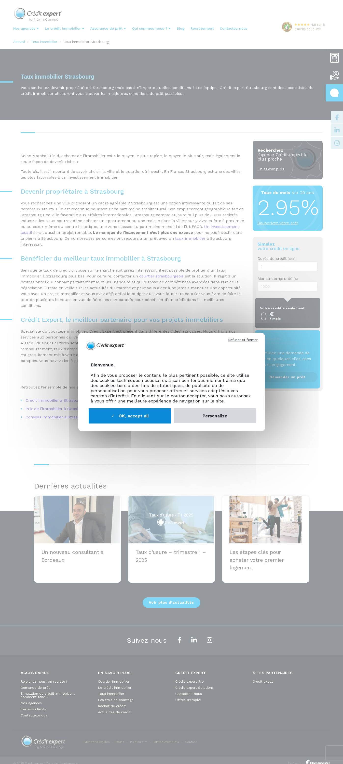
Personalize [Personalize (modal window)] (214, 415)
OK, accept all (130, 415)
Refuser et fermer (243, 339)
